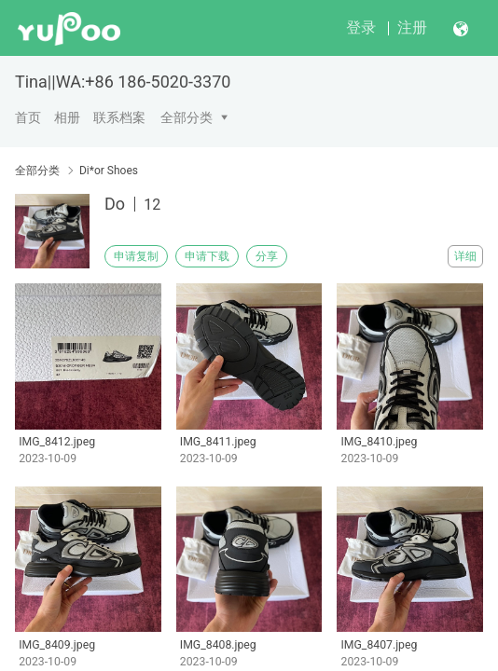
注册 (412, 27)
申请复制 (136, 256)
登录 (361, 27)
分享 (267, 256)
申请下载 (207, 256)
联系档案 (119, 117)
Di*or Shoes (108, 170)
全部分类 (186, 117)
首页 (28, 117)
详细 (465, 256)
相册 (67, 117)
